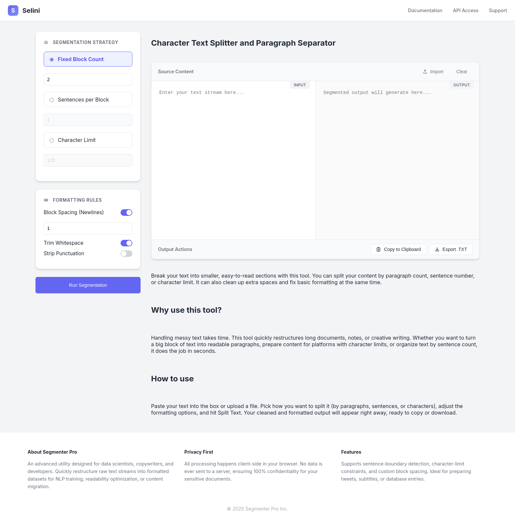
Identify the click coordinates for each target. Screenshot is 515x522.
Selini (24, 10)
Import (432, 71)
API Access (466, 10)
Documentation (425, 10)
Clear (462, 71)
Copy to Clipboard (398, 249)
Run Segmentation (88, 285)
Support (498, 10)
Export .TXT (451, 249)
